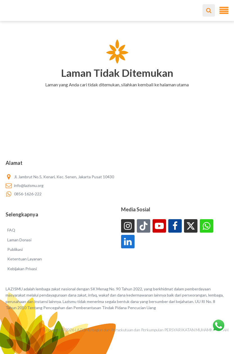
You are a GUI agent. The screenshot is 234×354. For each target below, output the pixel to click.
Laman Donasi (19, 239)
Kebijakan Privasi (22, 268)
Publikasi (15, 249)
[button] (117, 92)
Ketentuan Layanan (24, 258)
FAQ (11, 230)
